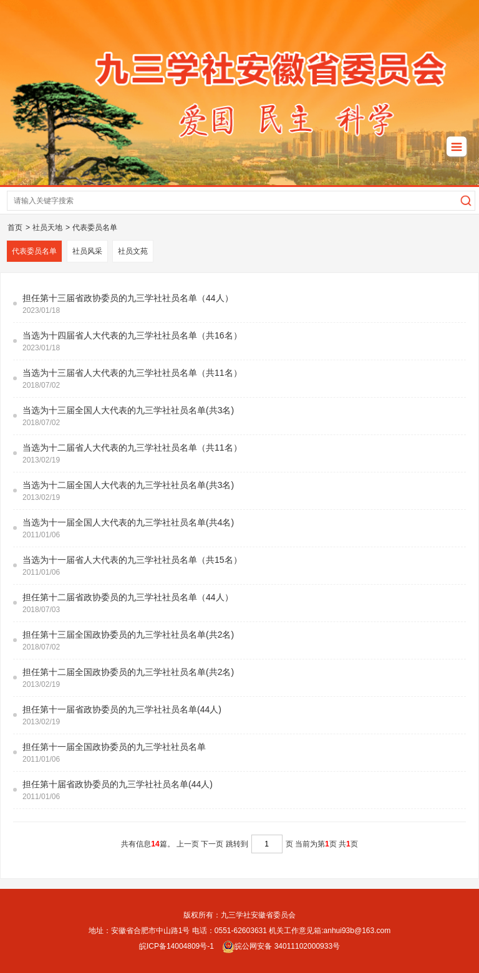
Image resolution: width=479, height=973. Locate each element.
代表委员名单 (94, 227)
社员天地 (47, 227)
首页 (14, 227)
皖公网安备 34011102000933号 (281, 946)
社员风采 (87, 251)
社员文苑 (133, 251)
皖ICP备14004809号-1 (176, 946)
